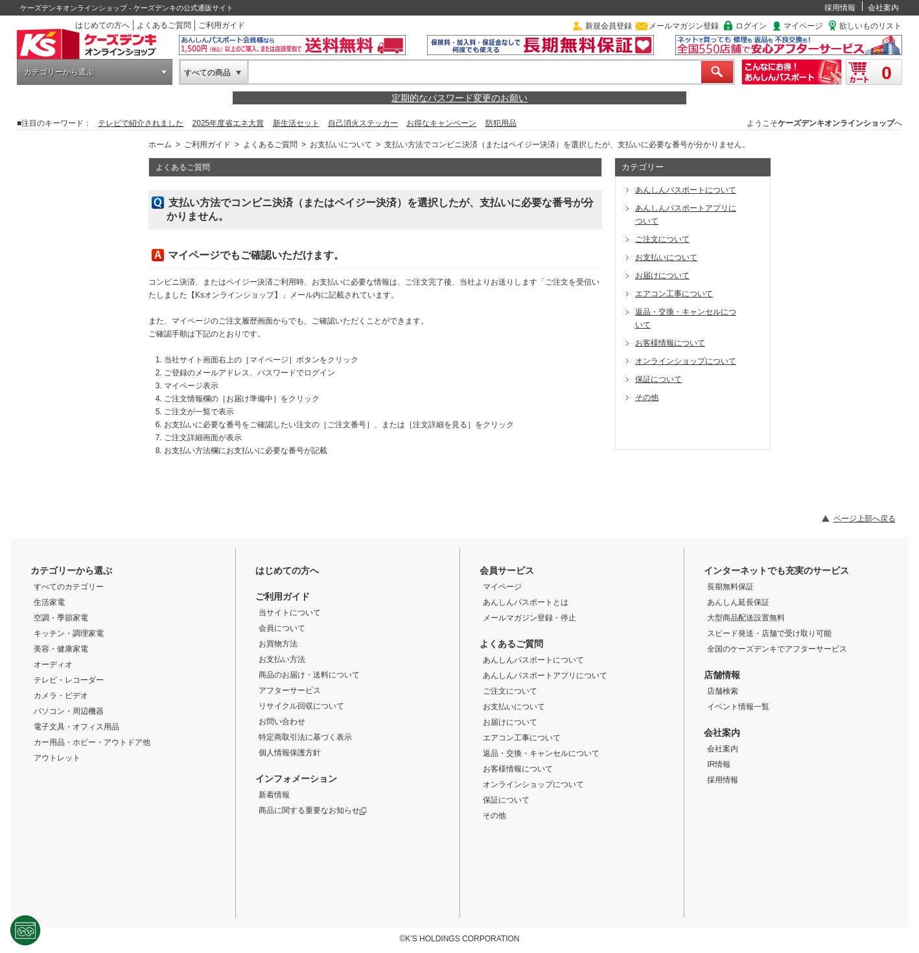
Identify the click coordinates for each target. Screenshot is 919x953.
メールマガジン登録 (684, 25)
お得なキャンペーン (441, 123)
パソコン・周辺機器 (69, 711)
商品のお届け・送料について (309, 674)
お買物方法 (278, 643)
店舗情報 (722, 675)
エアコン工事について (522, 737)
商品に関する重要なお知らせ (313, 810)
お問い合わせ (282, 721)
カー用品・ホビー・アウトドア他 (92, 742)
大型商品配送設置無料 (746, 617)
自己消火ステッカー (363, 123)
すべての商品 (207, 72)
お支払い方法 (282, 659)
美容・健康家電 (61, 648)
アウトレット (57, 757)
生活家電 (49, 602)
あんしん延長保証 (738, 602)
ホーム (160, 144)
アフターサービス (290, 690)
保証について (506, 800)
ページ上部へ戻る (864, 518)
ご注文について (510, 691)
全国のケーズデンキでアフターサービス (777, 648)
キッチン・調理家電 (69, 633)
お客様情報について (518, 768)
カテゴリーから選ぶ (59, 71)
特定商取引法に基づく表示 (305, 737)
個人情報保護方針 (290, 752)
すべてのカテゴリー (69, 586)
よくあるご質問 (164, 25)
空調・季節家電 (61, 617)
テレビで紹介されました (140, 123)
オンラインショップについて (533, 784)
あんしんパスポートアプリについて (545, 675)
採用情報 (839, 7)
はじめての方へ (102, 25)
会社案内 (883, 7)
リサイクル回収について (301, 706)
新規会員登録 (608, 25)
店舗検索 (722, 691)
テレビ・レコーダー (69, 680)
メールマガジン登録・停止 (529, 617)
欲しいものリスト (870, 25)
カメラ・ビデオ (61, 695)
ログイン (751, 25)
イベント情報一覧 (738, 706)
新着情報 (274, 794)
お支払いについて (341, 144)
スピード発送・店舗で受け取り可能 (769, 633)
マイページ (803, 25)
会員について (282, 628)
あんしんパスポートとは (525, 602)
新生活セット (296, 123)
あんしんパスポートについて (533, 660)
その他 (494, 815)
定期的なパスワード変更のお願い (459, 98)
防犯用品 (501, 123)
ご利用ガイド (221, 25)
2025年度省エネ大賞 (228, 123)
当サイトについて (290, 612)
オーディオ (53, 664)
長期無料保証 (730, 586)
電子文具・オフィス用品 (76, 726)
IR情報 (718, 764)
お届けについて (510, 722)
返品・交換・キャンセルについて (541, 753)
